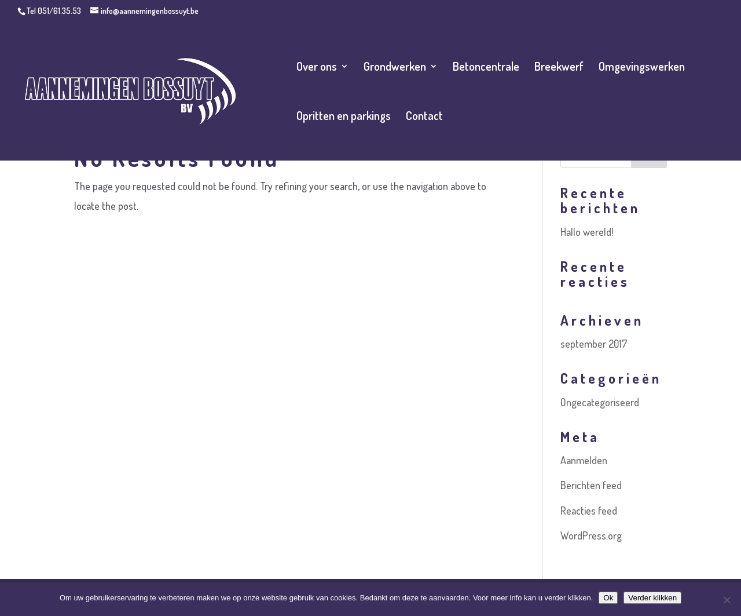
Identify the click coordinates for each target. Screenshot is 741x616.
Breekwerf (559, 68)
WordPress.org (591, 535)
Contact (424, 117)
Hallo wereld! (586, 231)
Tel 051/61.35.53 (54, 11)
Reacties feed (588, 510)
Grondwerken (395, 68)
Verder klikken (652, 597)
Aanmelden (583, 460)
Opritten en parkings (343, 117)
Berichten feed (591, 485)
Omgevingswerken (642, 68)
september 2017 (594, 343)
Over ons (316, 68)
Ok (608, 597)
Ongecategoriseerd (599, 402)
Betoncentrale (486, 68)
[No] (726, 600)
